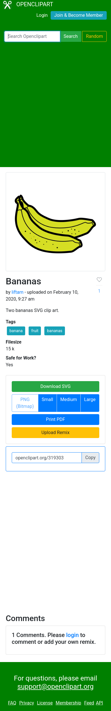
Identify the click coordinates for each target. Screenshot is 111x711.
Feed (89, 703)
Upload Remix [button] (55, 432)
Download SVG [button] (55, 386)
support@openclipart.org (55, 687)
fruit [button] (34, 330)
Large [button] (90, 399)
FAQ (12, 703)
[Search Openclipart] (32, 36)
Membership (68, 703)
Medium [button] (68, 399)
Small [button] (47, 399)
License (45, 703)
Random (94, 36)
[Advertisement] (55, 104)
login (72, 635)
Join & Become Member (78, 15)
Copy (90, 457)
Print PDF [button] (55, 419)
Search (71, 36)
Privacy (26, 703)
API (99, 703)
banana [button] (16, 330)
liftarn (17, 292)
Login (41, 15)
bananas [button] (54, 330)
